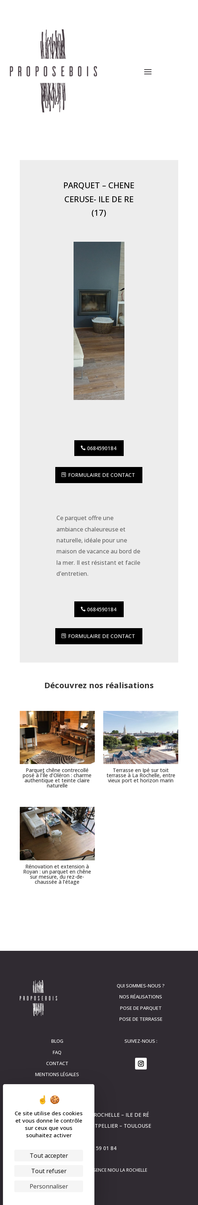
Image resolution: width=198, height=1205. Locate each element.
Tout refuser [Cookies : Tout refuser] (49, 1171)
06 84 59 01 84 (98, 1148)
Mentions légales (57, 1074)
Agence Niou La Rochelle (118, 1170)
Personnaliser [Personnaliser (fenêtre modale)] (49, 1186)
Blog (57, 1041)
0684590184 (101, 448)
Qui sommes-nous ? (141, 985)
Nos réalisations (140, 996)
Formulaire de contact (101, 474)
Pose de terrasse (140, 1019)
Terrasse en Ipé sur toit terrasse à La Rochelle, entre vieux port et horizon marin (141, 775)
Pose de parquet (141, 1008)
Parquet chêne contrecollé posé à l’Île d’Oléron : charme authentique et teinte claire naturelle (57, 778)
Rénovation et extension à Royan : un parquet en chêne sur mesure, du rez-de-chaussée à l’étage (57, 874)
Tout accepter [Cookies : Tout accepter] (49, 1156)
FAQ (57, 1052)
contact (57, 1063)
